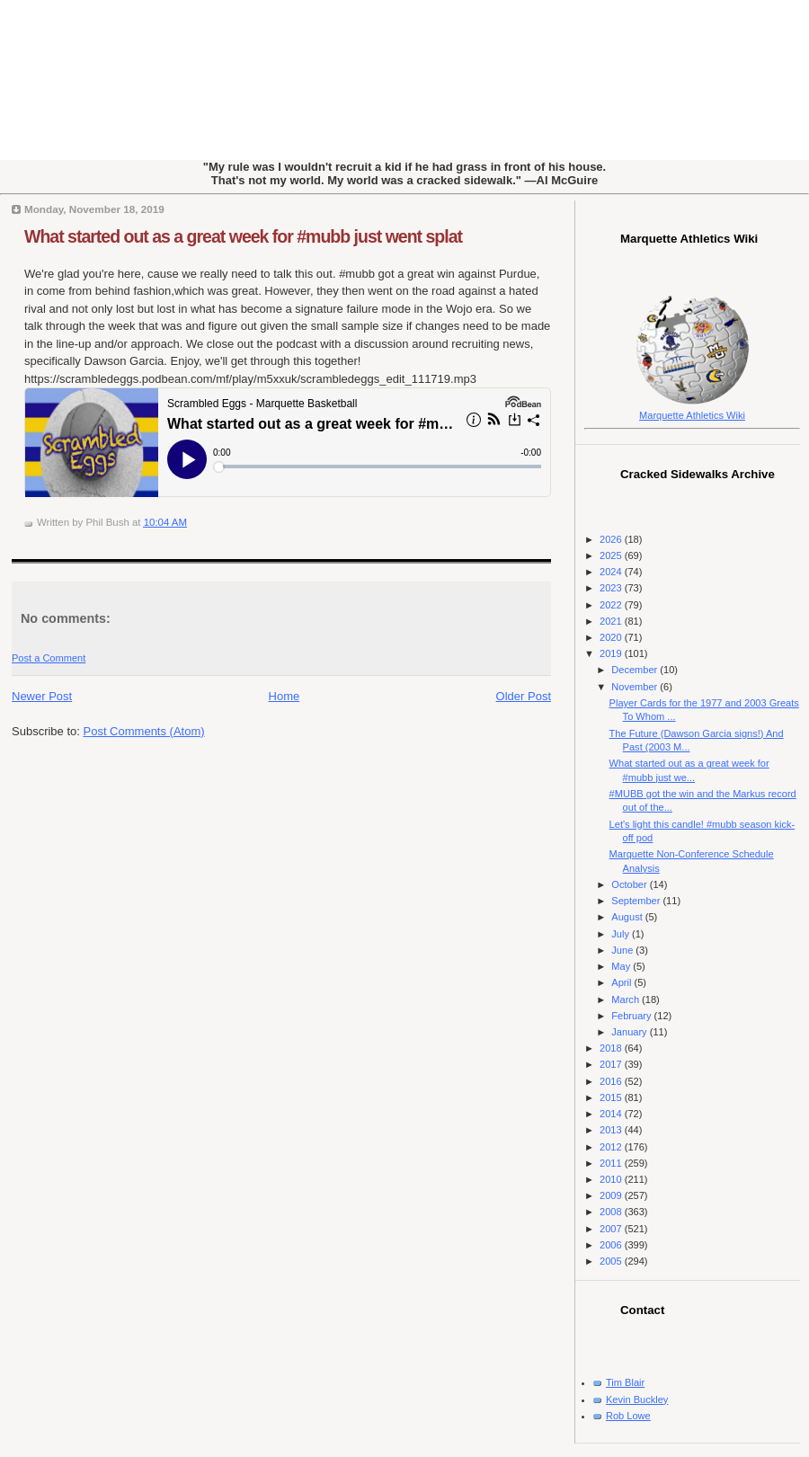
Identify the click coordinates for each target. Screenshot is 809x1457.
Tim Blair (625, 1382)
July (621, 933)
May (622, 966)
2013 (612, 1129)
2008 (612, 1211)
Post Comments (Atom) (144, 731)
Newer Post (42, 696)
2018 (612, 1048)
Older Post (523, 696)
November (635, 686)
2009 (612, 1195)
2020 (612, 637)
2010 (612, 1179)
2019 (612, 653)
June (623, 950)
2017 (612, 1064)
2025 (612, 555)
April (622, 982)
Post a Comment (48, 658)
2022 (612, 605)
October (630, 884)
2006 (612, 1244)
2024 (612, 571)
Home (284, 696)
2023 (612, 587)
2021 (612, 621)
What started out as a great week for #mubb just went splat (243, 236)
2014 (612, 1113)
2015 (612, 1097)
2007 (612, 1228)
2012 (612, 1147)
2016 (612, 1081)
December (635, 669)
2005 (612, 1261)
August (628, 916)
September (636, 900)
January (630, 1031)
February (632, 1015)
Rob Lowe (628, 1415)
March (626, 999)
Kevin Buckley (637, 1399)
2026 (612, 539)
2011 (612, 1163)
